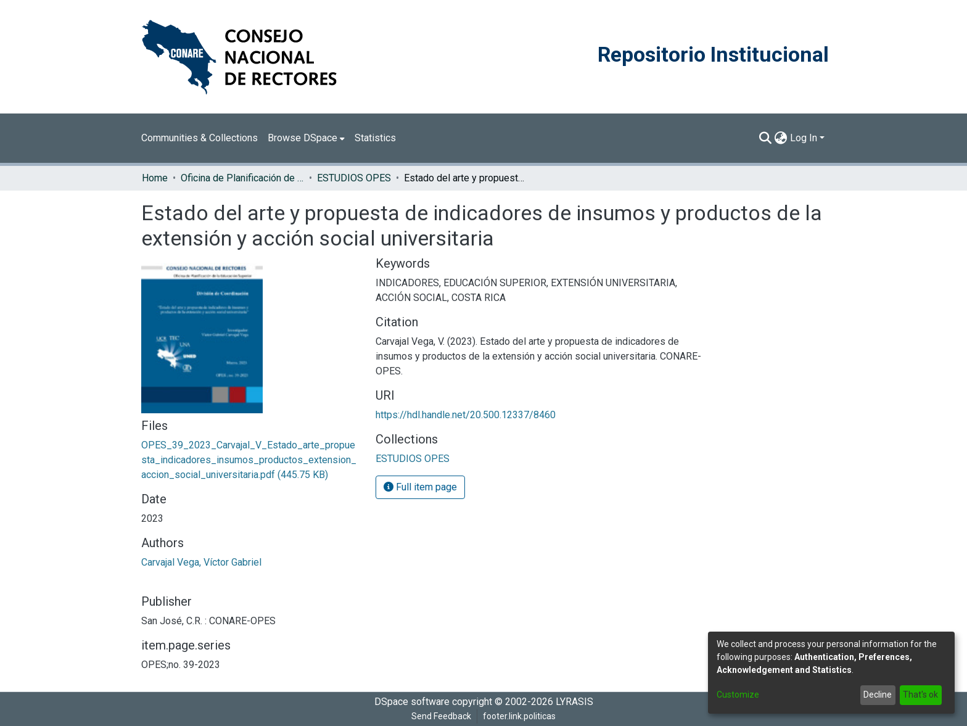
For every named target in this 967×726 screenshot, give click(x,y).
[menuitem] (306, 138)
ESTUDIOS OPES (354, 178)
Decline (877, 694)
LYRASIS (574, 701)
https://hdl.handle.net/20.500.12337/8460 (466, 415)
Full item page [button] (420, 487)
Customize (738, 694)
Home (155, 178)
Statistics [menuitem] (375, 138)
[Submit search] (765, 138)
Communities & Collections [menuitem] (199, 138)
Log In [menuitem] (803, 138)
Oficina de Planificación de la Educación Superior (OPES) (242, 178)
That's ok (920, 694)
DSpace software (412, 701)
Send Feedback (441, 716)
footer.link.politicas (519, 716)
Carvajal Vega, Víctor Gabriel (201, 562)
